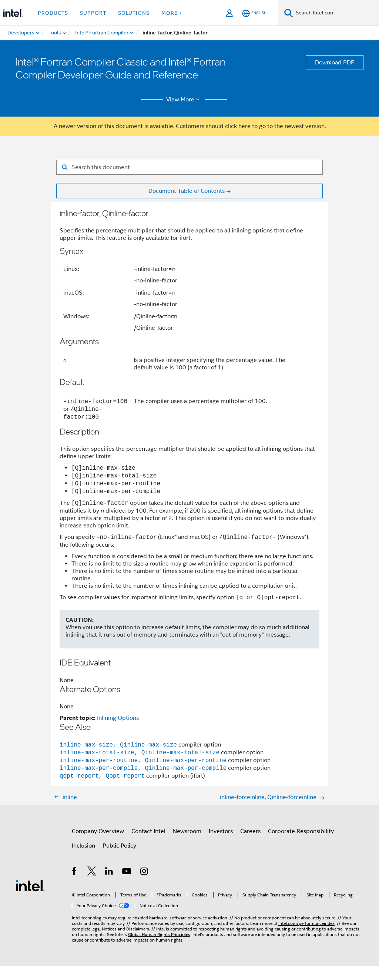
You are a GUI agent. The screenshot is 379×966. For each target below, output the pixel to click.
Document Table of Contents (186, 191)
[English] (254, 13)
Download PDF (334, 62)
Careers (250, 831)
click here (238, 126)
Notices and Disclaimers (125, 929)
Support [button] (93, 13)
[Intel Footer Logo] (30, 885)
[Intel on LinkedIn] (109, 872)
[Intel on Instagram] (144, 872)
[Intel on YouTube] (127, 872)
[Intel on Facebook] (74, 872)
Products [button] (53, 13)
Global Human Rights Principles (159, 934)
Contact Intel (148, 831)
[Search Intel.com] (336, 13)
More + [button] (171, 13)
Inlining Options (118, 718)
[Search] (288, 12)
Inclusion (83, 845)
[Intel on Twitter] (92, 872)
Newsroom (187, 831)
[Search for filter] (189, 167)
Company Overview (98, 831)
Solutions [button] (134, 13)
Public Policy (119, 845)
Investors (221, 831)
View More (184, 99)
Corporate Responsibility (301, 831)
